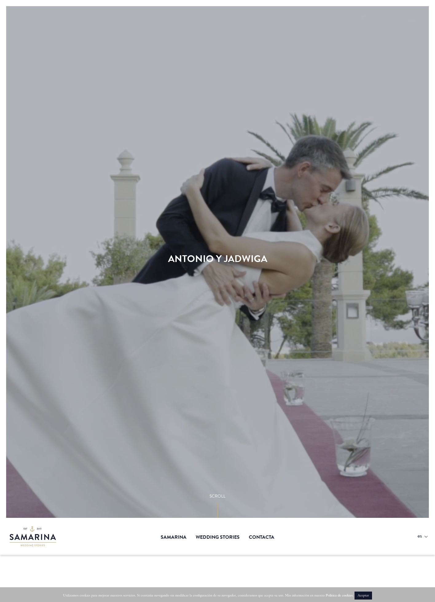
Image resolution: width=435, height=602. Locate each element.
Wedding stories (218, 537)
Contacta (261, 537)
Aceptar (363, 595)
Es (419, 535)
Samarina (35, 536)
